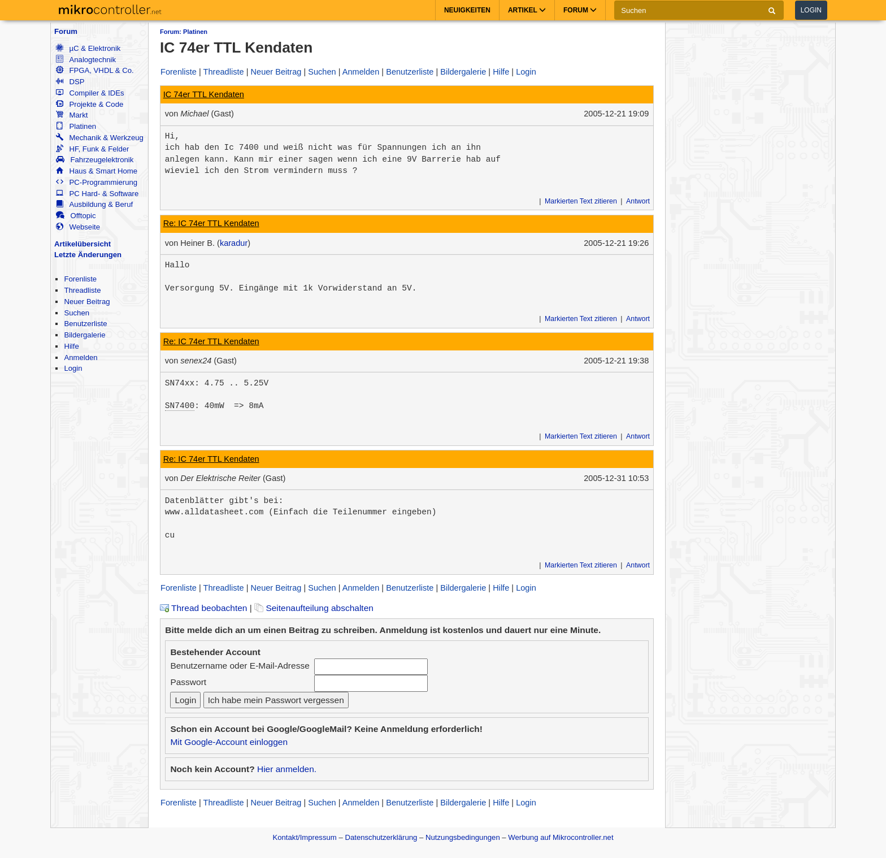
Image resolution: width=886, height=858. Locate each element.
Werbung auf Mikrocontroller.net (560, 837)
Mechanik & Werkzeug (99, 137)
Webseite (78, 227)
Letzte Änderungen (87, 254)
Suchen (76, 313)
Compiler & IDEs (90, 93)
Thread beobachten (203, 608)
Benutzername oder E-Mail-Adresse (239, 665)
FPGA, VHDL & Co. (94, 70)
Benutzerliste (85, 323)
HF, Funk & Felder (92, 149)
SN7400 (179, 405)
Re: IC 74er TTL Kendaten (211, 223)
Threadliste (82, 290)
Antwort (638, 201)
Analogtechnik (86, 59)
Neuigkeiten (467, 10)
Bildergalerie (84, 335)
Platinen (76, 126)
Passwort (188, 682)
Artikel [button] (527, 10)
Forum (65, 31)
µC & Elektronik (88, 48)
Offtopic (75, 215)
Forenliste (80, 279)
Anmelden (80, 357)
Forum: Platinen (183, 31)
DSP (70, 81)
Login (811, 10)
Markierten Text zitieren (581, 201)
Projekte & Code (89, 104)
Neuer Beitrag (87, 301)
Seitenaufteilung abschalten (313, 608)
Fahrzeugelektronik (94, 159)
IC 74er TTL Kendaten (203, 94)
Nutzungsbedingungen (462, 837)
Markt (72, 115)
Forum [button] (580, 10)
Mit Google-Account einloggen (229, 742)
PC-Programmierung (96, 182)
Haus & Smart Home (96, 171)
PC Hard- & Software (97, 193)
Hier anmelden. (286, 769)
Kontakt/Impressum (304, 837)
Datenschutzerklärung (381, 837)
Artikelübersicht (82, 244)
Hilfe (71, 346)
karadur (233, 243)
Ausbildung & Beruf (94, 204)
